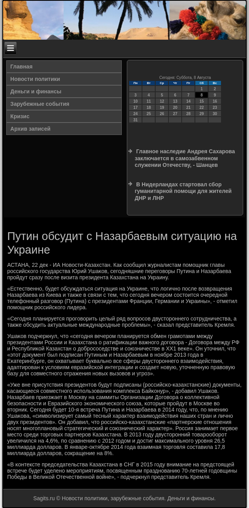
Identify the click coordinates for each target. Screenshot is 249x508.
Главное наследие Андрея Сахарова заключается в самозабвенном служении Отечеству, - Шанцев (185, 158)
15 (202, 101)
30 (215, 114)
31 (135, 120)
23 (215, 107)
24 (135, 114)
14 (188, 101)
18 (149, 107)
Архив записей (31, 129)
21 (188, 107)
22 (202, 107)
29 (202, 114)
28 (188, 114)
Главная (22, 66)
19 (162, 107)
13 (175, 101)
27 (175, 114)
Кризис (20, 116)
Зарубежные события (40, 104)
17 (135, 107)
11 (149, 101)
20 (175, 107)
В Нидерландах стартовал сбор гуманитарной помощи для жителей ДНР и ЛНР (183, 191)
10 (135, 101)
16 (215, 101)
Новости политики (35, 79)
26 (162, 114)
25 (149, 114)
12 (162, 101)
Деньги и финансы (36, 91)
